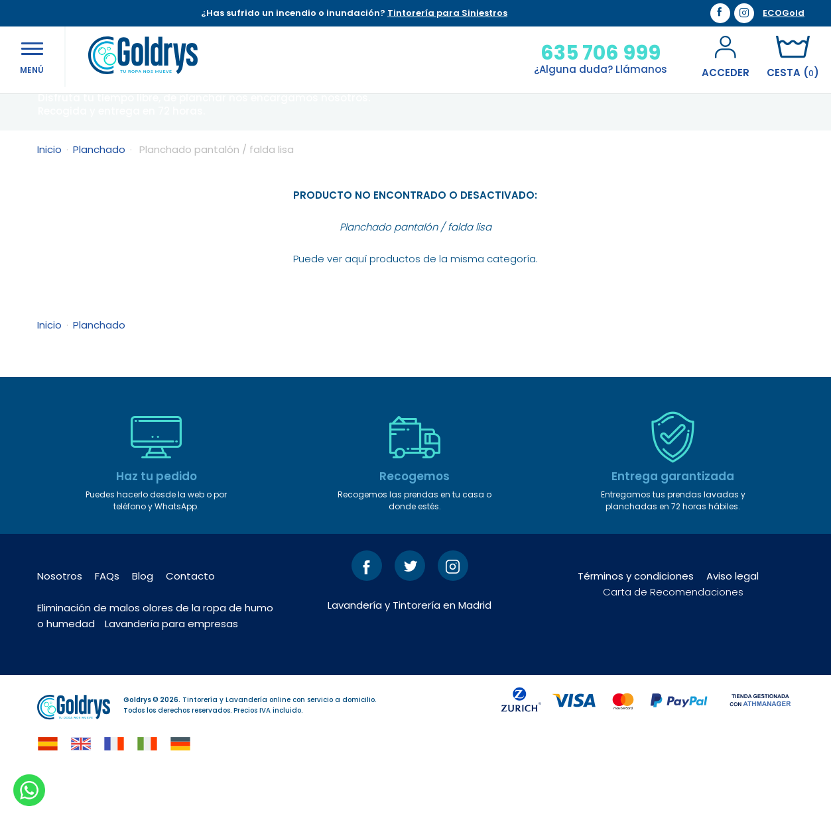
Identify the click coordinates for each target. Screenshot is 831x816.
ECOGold (783, 13)
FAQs (107, 617)
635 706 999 (595, 53)
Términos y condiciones (636, 617)
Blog (142, 617)
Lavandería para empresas (171, 665)
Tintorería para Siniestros (447, 13)
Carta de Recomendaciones (673, 633)
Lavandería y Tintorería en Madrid (409, 646)
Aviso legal (732, 617)
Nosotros (59, 617)
